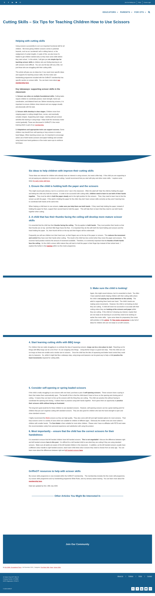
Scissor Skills (57, 567)
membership (39, 125)
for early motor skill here (41, 181)
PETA (48, 418)
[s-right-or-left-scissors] (77, 505)
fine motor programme (120, 320)
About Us (120, 576)
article (106, 320)
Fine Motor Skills (45, 567)
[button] (149, 12)
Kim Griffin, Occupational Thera (13, 567)
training (49, 246)
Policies (130, 576)
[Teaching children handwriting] (29, 505)
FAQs (140, 576)
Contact (149, 576)
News (51, 567)
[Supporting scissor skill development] (126, 505)
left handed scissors (74, 450)
